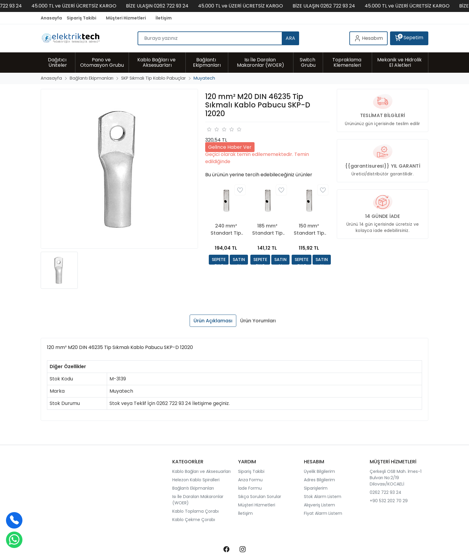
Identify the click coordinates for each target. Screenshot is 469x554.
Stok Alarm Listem (322, 497)
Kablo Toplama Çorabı (195, 511)
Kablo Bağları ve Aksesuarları (201, 471)
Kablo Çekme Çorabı (193, 520)
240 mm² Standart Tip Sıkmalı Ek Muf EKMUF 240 (226, 229)
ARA (290, 38)
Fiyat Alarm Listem (323, 513)
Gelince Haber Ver (230, 147)
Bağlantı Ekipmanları (193, 488)
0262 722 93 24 (385, 492)
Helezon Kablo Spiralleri (196, 480)
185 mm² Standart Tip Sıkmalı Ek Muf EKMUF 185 (267, 229)
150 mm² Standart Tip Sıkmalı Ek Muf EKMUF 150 (309, 229)
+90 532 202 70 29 (389, 501)
